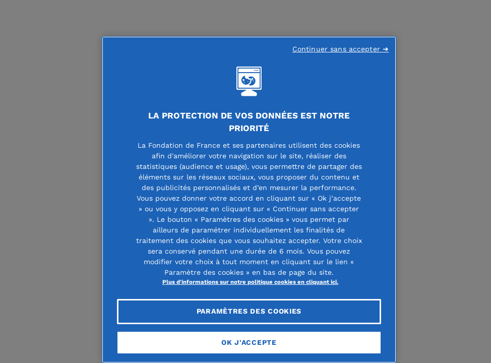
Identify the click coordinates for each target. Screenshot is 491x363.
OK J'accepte (248, 342)
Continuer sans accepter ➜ (340, 49)
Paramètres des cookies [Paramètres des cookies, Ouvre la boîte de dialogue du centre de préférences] (249, 311)
